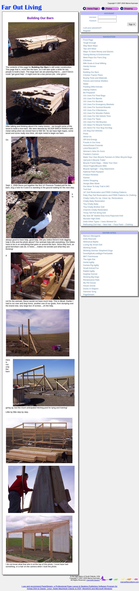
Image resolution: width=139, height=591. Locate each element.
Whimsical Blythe (90, 242)
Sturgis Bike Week (91, 183)
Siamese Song (89, 291)
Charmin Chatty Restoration (95, 210)
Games (86, 177)
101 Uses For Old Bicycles (95, 122)
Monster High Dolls (91, 218)
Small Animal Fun (91, 268)
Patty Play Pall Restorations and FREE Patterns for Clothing (109, 195)
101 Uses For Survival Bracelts (97, 107)
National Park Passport (93, 172)
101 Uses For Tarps (92, 119)
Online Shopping (90, 180)
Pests (85, 133)
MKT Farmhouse (90, 256)
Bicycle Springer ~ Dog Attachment (98, 169)
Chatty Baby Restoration (94, 201)
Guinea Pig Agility (91, 265)
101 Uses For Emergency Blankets (98, 104)
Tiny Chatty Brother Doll (93, 207)
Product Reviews (90, 175)
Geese (86, 69)
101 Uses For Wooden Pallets (96, 113)
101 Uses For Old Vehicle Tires (97, 116)
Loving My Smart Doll (92, 245)
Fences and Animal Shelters (95, 81)
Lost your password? (92, 28)
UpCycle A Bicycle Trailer (94, 160)
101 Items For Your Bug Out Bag (97, 128)
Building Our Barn (91, 72)
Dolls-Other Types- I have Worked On (99, 221)
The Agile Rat (89, 259)
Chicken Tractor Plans (93, 75)
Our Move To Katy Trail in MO (96, 186)
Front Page (88, 40)
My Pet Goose (89, 283)
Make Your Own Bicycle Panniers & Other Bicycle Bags (107, 157)
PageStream (88, 294)
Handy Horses (89, 66)
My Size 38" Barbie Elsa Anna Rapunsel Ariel (103, 216)
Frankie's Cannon (91, 154)
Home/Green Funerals (93, 145)
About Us (87, 136)
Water (85, 84)
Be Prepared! (89, 92)
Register (87, 31)
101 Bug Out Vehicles (92, 131)
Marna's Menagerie (91, 236)
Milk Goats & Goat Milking (94, 63)
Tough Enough (89, 43)
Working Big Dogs (91, 277)
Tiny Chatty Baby (90, 204)
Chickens (87, 60)
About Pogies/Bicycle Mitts (95, 166)
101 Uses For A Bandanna (95, 110)
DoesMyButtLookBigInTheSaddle (98, 253)
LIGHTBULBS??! (90, 148)
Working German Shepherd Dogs (98, 250)
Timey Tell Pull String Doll (94, 213)
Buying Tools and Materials (95, 78)
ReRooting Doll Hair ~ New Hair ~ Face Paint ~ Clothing (108, 224)
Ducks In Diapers (90, 288)
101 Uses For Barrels (92, 98)
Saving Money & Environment (96, 54)
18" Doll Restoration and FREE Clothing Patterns (105, 192)
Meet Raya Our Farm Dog (94, 57)
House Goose (89, 286)
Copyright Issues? (93, 580)
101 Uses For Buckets (93, 101)
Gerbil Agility (88, 262)
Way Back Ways (90, 46)
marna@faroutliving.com (129, 582)
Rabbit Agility (89, 271)
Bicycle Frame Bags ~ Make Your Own (100, 163)
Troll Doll (87, 189)
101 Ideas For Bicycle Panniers (97, 125)
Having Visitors (89, 90)
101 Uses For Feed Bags (94, 95)
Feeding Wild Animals (92, 87)
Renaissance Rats (91, 280)
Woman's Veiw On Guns (94, 151)
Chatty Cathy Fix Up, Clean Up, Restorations (103, 198)
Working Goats (89, 247)
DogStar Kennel (90, 274)
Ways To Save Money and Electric (98, 51)
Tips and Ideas (89, 49)
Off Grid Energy (90, 139)
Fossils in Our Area (91, 142)
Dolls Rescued (89, 239)
